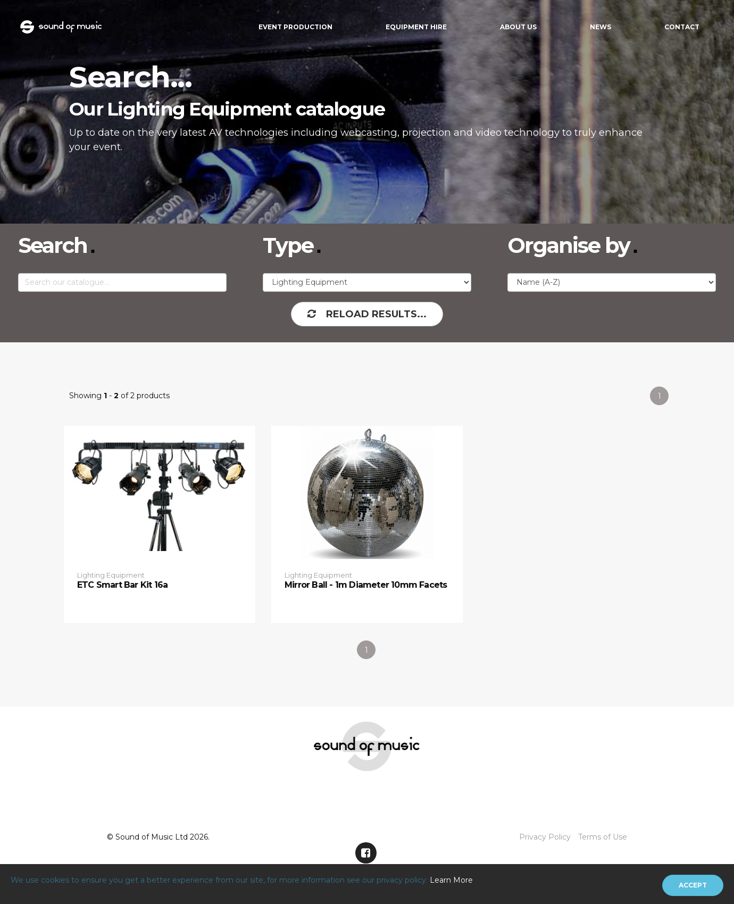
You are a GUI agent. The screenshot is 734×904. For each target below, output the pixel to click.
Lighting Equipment (111, 575)
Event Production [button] (295, 27)
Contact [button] (681, 27)
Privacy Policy (545, 837)
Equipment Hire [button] (416, 27)
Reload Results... (367, 314)
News (600, 27)
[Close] (692, 885)
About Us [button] (518, 27)
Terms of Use (602, 837)
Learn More (451, 880)
